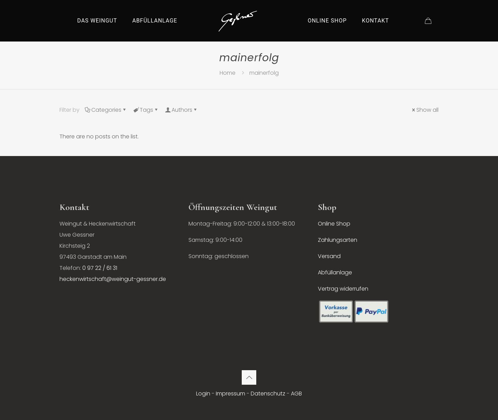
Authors (181, 110)
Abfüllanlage (335, 272)
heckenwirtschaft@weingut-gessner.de (112, 279)
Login (203, 394)
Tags (146, 110)
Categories (106, 110)
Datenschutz (268, 394)
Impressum (230, 394)
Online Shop (334, 224)
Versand (329, 256)
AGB (296, 394)
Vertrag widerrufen (343, 289)
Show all (425, 110)
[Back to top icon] (249, 377)
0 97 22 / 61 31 (99, 268)
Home (228, 73)
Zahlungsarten (337, 240)
